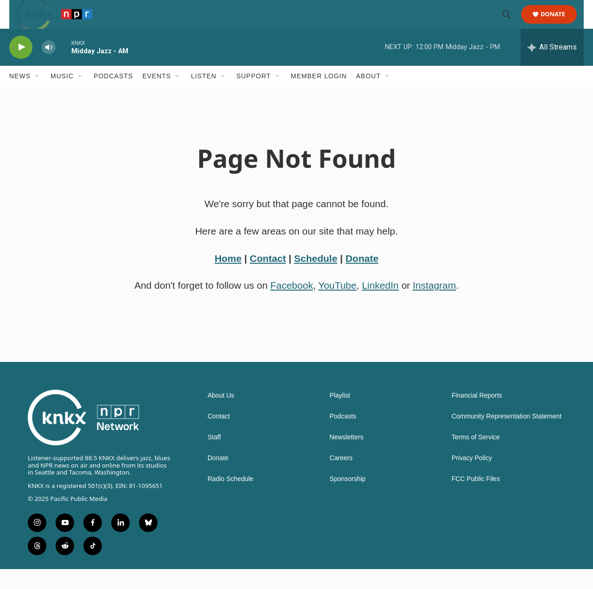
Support (253, 96)
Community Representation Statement (506, 436)
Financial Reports (477, 415)
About (368, 96)
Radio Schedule (230, 499)
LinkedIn (380, 305)
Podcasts (113, 96)
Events (156, 96)
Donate (558, 24)
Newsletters (346, 457)
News (20, 96)
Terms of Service (476, 457)
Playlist (339, 415)
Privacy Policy (472, 478)
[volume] (49, 67)
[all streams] (552, 67)
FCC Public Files (476, 499)
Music (62, 96)
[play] (20, 67)
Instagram (434, 305)
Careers (341, 478)
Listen (203, 96)
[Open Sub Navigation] (37, 96)
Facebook (291, 305)
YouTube (337, 305)
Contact (268, 278)
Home (227, 278)
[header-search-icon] (510, 24)
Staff (214, 457)
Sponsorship (347, 499)
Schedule (315, 278)
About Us (221, 415)
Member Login (319, 96)
